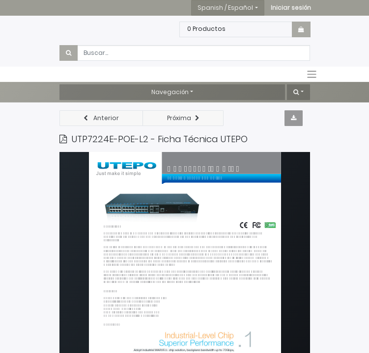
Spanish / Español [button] (225, 7)
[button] (290, 8)
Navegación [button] (170, 92)
